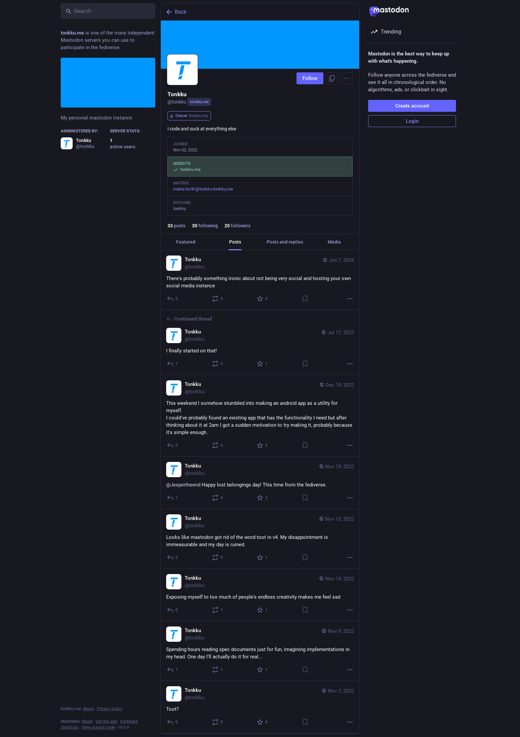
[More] (350, 299)
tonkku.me (199, 102)
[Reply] (172, 299)
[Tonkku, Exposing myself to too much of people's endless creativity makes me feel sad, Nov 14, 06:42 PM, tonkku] (260, 595)
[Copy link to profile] (332, 78)
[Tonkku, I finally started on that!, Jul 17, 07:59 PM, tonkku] (260, 342)
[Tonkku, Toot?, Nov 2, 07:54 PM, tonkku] (260, 707)
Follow (309, 78)
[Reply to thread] (172, 364)
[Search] (108, 11)
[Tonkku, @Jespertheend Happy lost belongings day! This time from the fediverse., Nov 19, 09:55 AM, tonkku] (260, 483)
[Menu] (347, 78)
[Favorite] (262, 299)
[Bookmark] (305, 299)
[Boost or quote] (217, 299)
